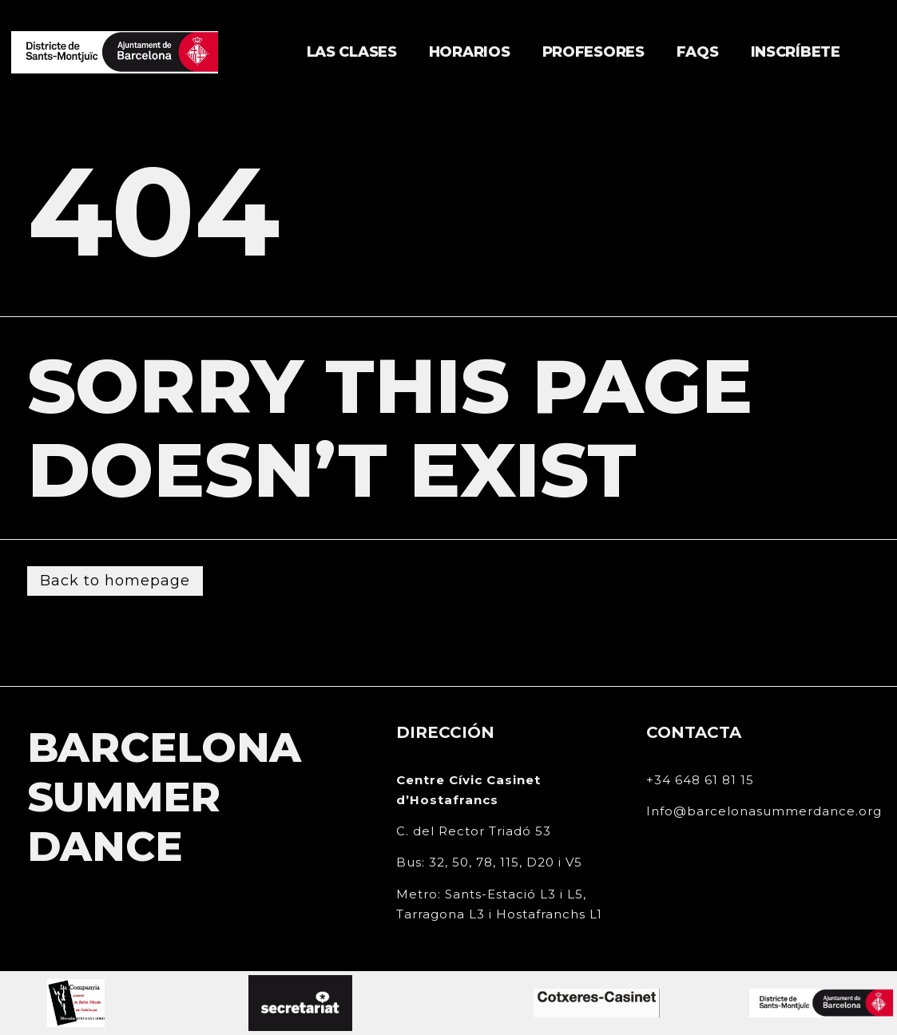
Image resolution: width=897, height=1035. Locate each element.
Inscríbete (795, 52)
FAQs (698, 52)
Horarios (469, 52)
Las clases (352, 52)
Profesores (593, 52)
